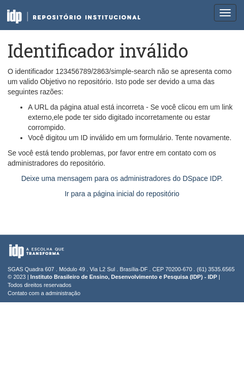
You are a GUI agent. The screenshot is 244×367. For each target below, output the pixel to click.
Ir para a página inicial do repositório (122, 194)
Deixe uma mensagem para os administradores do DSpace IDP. (122, 178)
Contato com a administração (44, 293)
